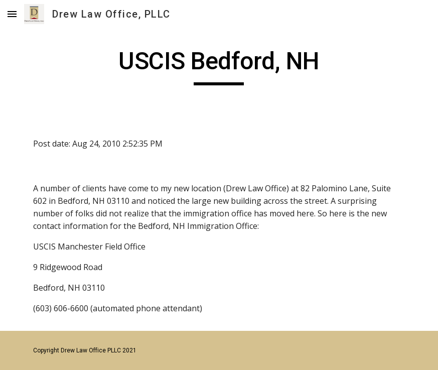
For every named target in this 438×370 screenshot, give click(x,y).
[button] (12, 14)
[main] (219, 65)
